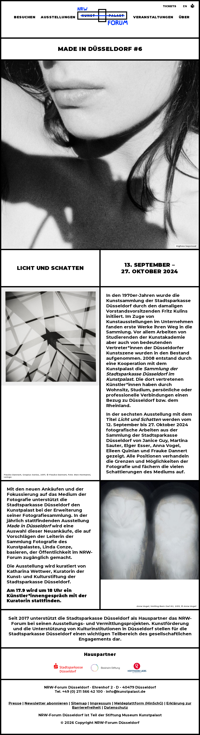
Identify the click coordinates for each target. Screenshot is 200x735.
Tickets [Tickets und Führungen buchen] (169, 6)
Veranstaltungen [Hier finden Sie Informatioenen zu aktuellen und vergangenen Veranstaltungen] (153, 17)
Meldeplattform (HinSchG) (138, 703)
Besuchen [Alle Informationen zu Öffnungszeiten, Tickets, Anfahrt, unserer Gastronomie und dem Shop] (24, 17)
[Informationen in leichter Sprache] (192, 7)
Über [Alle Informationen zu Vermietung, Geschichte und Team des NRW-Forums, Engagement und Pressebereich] (184, 17)
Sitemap (79, 703)
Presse (15, 703)
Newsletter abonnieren (46, 703)
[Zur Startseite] (102, 17)
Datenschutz (116, 707)
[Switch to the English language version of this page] (185, 6)
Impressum (100, 703)
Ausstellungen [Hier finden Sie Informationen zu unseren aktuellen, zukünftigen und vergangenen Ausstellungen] (58, 17)
